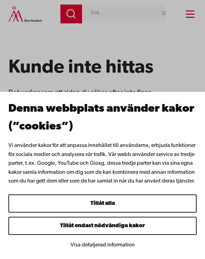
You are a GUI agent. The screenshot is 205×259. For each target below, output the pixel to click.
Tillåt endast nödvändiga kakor (102, 226)
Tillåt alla (102, 203)
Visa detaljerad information (103, 245)
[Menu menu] (190, 14)
